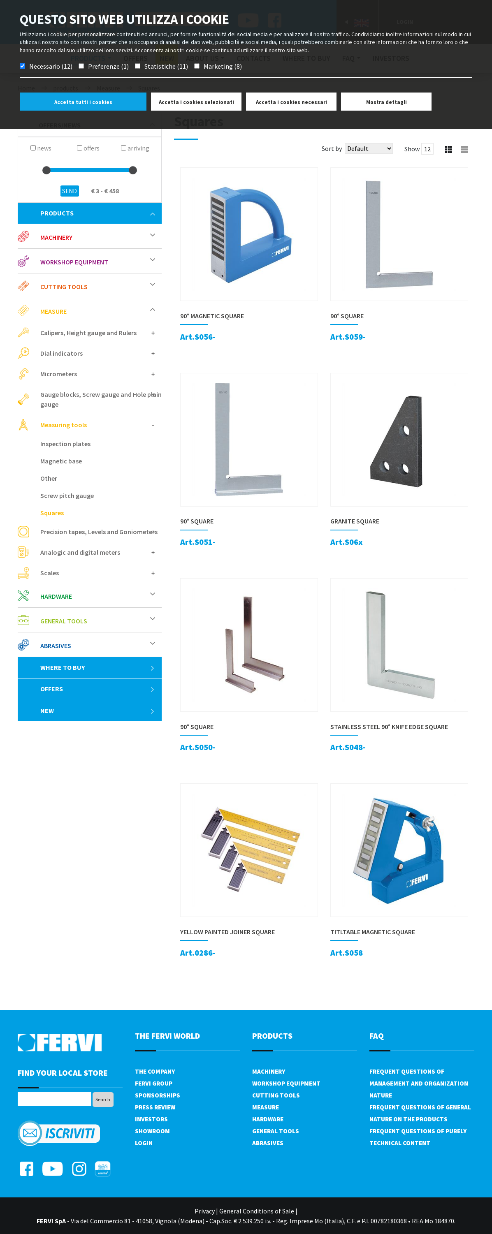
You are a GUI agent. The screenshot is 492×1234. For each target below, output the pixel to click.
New (97, 710)
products (97, 213)
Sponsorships (157, 1095)
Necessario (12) (50, 66)
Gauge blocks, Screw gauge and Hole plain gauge (101, 399)
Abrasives (55, 645)
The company (155, 1071)
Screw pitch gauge (67, 495)
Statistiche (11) (166, 66)
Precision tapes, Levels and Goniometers (99, 532)
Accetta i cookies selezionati (196, 102)
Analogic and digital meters (80, 552)
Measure (53, 311)
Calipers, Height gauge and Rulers (88, 333)
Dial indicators (61, 353)
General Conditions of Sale (256, 1211)
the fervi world (167, 1035)
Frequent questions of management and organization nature (418, 1083)
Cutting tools (64, 286)
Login (144, 1143)
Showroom (152, 1131)
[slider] (46, 170)
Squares (52, 513)
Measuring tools (63, 425)
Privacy (205, 1211)
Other (48, 478)
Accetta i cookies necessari (291, 102)
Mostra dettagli (386, 102)
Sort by (332, 148)
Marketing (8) (223, 66)
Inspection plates (65, 444)
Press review (155, 1107)
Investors (151, 1119)
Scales (49, 573)
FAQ (376, 1035)
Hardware (56, 596)
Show (412, 149)
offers (97, 689)
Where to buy (97, 667)
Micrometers (58, 374)
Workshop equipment (74, 262)
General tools (63, 621)
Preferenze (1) (108, 66)
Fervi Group (153, 1083)
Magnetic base (61, 461)
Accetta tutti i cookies (83, 102)
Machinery (56, 237)
